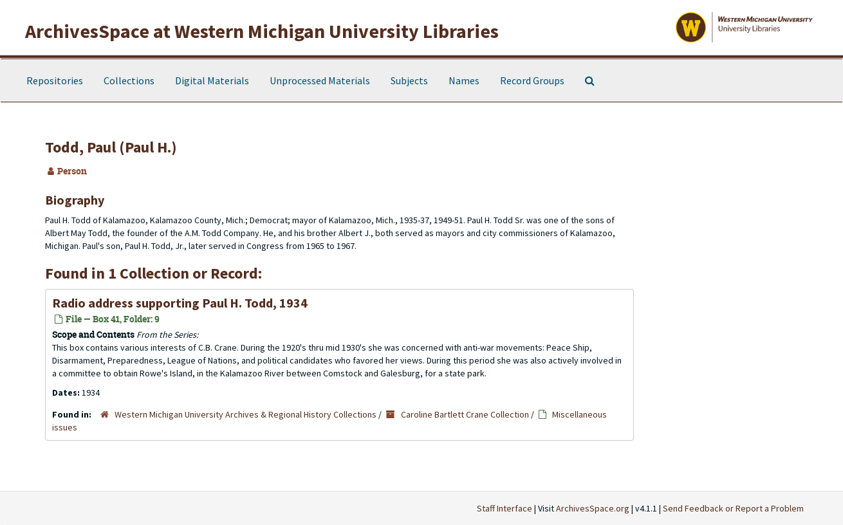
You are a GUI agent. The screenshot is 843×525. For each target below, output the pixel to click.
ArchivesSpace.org (592, 508)
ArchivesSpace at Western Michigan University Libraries (262, 31)
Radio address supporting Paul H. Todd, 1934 (180, 303)
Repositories (54, 80)
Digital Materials (212, 80)
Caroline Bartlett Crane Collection (465, 414)
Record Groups (532, 80)
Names (464, 80)
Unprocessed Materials (320, 80)
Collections (129, 80)
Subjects (409, 80)
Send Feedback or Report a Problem (733, 508)
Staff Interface (504, 508)
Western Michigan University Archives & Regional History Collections (245, 414)
